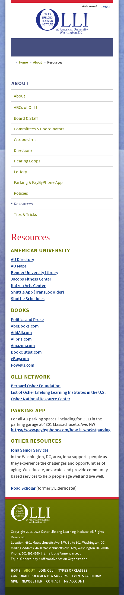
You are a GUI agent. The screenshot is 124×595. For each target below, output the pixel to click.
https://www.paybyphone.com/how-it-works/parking (60, 429)
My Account (74, 581)
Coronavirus (25, 139)
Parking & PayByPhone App (38, 182)
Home (23, 62)
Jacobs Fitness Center (31, 279)
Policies (21, 193)
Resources (23, 203)
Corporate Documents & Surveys (39, 576)
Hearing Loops (27, 160)
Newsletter (32, 581)
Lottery (20, 171)
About (37, 62)
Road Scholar (23, 488)
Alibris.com (21, 339)
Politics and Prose (27, 319)
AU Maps (19, 266)
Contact (53, 581)
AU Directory (22, 259)
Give (14, 581)
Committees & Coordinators (39, 128)
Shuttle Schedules (27, 298)
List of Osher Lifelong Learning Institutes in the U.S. (58, 392)
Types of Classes (72, 570)
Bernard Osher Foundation (36, 385)
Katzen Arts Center (28, 285)
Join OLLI (47, 570)
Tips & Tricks (25, 214)
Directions (23, 150)
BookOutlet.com (26, 352)
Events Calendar (86, 576)
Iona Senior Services (30, 450)
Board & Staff (26, 118)
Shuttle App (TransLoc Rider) (37, 292)
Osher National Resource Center (40, 398)
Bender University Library (34, 272)
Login (105, 6)
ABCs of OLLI (25, 107)
